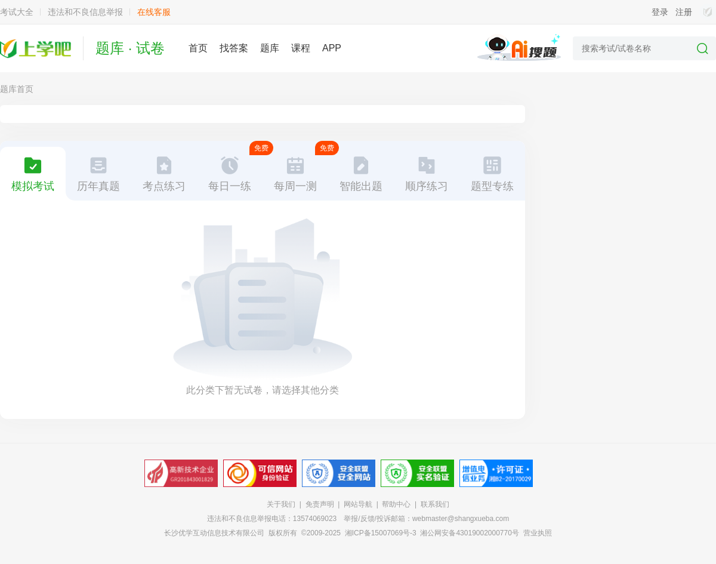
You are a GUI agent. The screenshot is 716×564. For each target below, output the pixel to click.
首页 (198, 48)
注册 (683, 12)
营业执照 (537, 533)
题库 (269, 48)
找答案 (234, 48)
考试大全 (16, 12)
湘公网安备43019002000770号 (469, 533)
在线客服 (154, 12)
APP (331, 48)
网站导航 (358, 504)
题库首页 (16, 89)
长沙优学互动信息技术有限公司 (214, 533)
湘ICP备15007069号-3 (380, 533)
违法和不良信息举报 (85, 12)
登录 (660, 12)
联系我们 (435, 504)
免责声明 (319, 504)
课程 (300, 48)
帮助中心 (396, 504)
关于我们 (281, 504)
